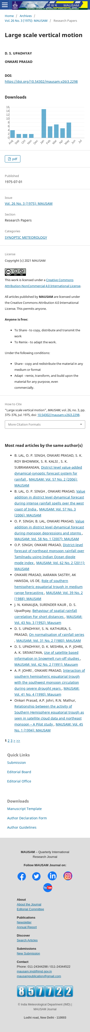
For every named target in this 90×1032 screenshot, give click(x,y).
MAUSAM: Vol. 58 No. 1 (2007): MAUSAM (46, 539)
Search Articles (27, 940)
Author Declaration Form (27, 818)
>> (18, 740)
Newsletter (24, 922)
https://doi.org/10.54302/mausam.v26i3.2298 (41, 81)
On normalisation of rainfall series (56, 634)
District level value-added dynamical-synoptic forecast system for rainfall (48, 473)
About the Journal (29, 904)
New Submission (28, 953)
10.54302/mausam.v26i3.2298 (58, 415)
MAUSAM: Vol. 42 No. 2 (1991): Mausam (46, 664)
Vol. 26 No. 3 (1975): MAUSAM (26, 20)
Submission (16, 762)
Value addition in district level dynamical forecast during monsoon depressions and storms (49, 527)
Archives (26, 16)
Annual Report (27, 927)
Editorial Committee (30, 909)
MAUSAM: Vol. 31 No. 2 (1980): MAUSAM (48, 640)
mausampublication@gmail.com (39, 976)
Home (9, 16)
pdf (14, 159)
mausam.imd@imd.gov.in (34, 971)
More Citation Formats (24, 424)
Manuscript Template (24, 808)
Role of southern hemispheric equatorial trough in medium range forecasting (48, 586)
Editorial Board (19, 772)
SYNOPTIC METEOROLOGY (26, 237)
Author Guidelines (21, 827)
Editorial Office (19, 781)
